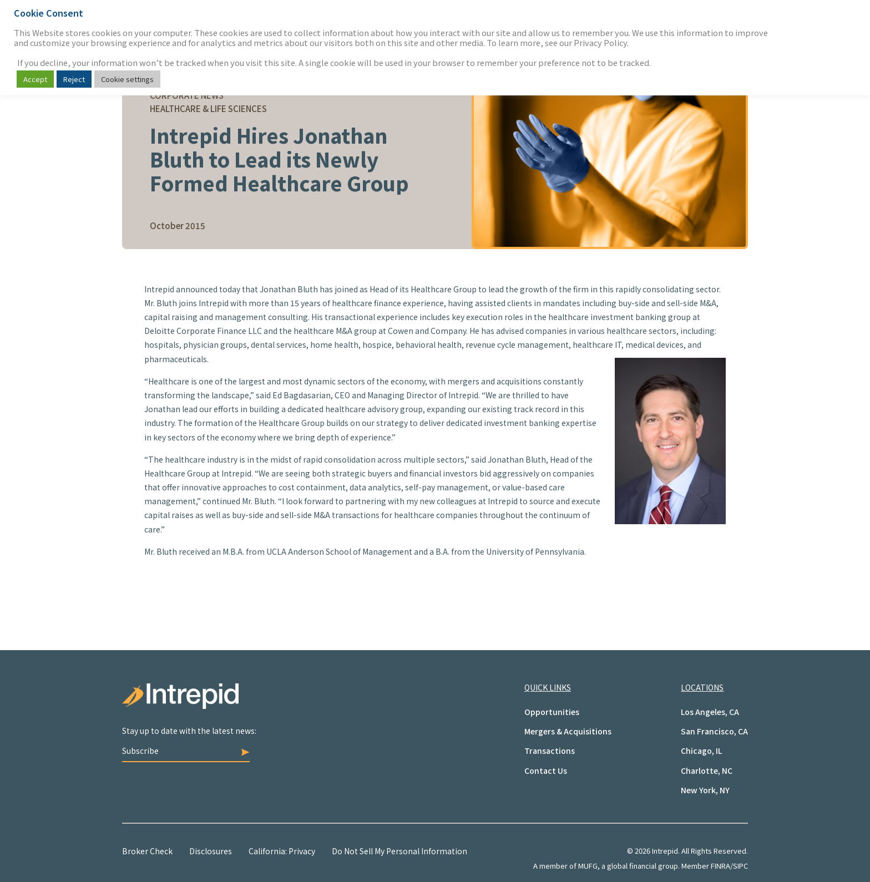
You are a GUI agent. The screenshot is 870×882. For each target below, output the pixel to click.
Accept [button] (35, 79)
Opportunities (551, 711)
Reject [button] (74, 79)
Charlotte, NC (706, 770)
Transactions (549, 750)
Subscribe (186, 750)
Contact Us (545, 770)
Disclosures (210, 850)
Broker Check (147, 850)
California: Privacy (282, 850)
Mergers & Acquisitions (567, 731)
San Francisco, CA (714, 731)
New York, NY (705, 789)
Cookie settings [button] (127, 79)
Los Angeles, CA (710, 711)
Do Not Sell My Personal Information (399, 850)
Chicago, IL (701, 750)
